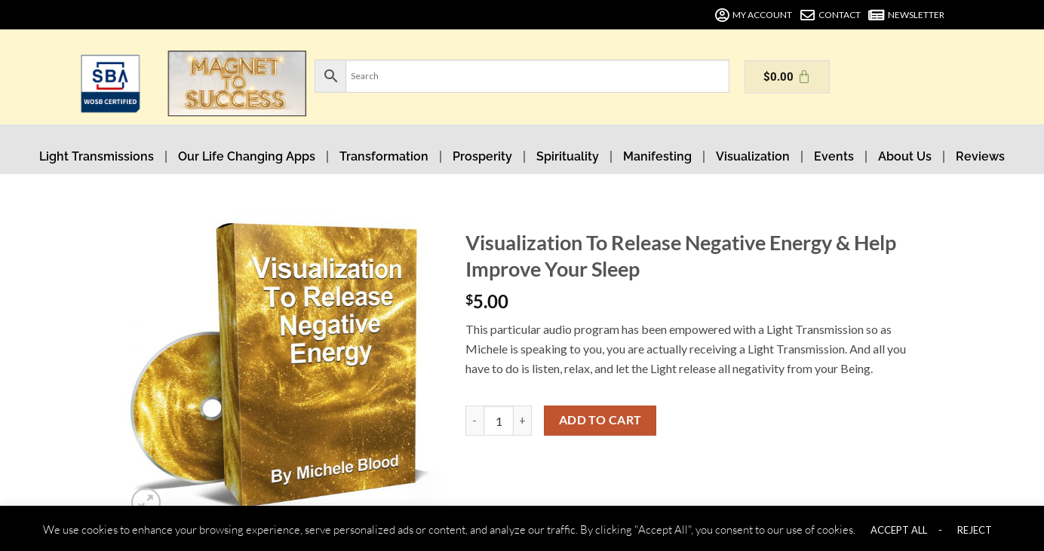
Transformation (383, 156)
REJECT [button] (974, 530)
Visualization (753, 156)
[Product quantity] (499, 421)
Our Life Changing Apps (246, 156)
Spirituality (567, 156)
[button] (146, 502)
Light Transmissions (96, 156)
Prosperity (482, 156)
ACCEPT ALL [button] (899, 530)
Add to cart (600, 420)
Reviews (980, 156)
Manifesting (657, 156)
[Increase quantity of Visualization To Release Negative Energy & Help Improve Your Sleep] (523, 421)
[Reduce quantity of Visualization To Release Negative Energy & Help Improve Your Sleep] (474, 421)
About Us (905, 156)
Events (834, 156)
